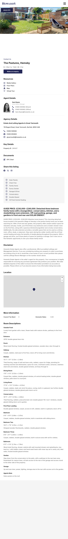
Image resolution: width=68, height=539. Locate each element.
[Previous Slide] (2, 20)
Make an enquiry (13, 71)
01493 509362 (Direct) (23, 107)
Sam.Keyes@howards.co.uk (24, 112)
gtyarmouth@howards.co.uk (16, 137)
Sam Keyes (16, 102)
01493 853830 (12, 134)
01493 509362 (12, 131)
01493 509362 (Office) (23, 109)
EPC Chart (10, 159)
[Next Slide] (66, 20)
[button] (34, 20)
